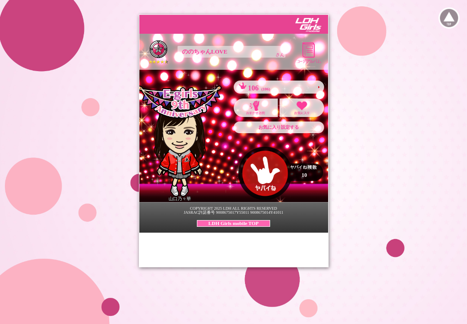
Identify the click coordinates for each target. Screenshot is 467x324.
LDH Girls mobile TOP (234, 223)
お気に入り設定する (278, 127)
